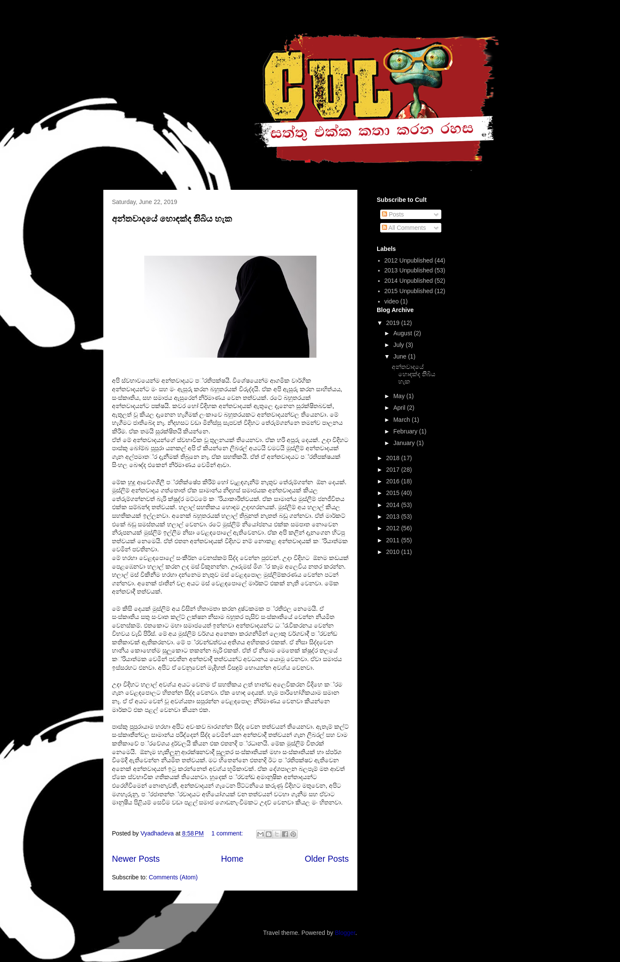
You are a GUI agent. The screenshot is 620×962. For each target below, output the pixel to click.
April (400, 407)
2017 (393, 469)
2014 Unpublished (408, 280)
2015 (393, 492)
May (399, 396)
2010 (393, 551)
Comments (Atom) (173, 877)
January (404, 442)
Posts (393, 214)
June (400, 356)
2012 (393, 528)
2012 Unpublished (408, 260)
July (399, 344)
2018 (393, 458)
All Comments (404, 227)
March (402, 419)
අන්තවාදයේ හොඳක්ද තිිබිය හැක (172, 218)
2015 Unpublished (408, 291)
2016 (393, 481)
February (406, 431)
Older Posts (327, 858)
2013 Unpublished (408, 270)
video (391, 301)
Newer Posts (136, 858)
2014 (393, 504)
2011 (393, 540)
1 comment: (228, 833)
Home (232, 858)
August (403, 333)
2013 (393, 516)
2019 (393, 322)
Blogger (345, 932)
